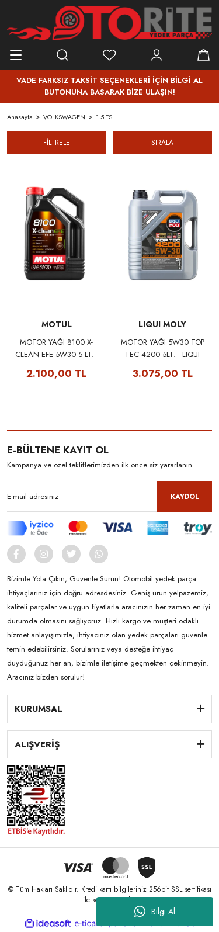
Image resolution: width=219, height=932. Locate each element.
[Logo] (109, 23)
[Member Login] (156, 55)
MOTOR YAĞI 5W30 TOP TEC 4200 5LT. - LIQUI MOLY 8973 (162, 349)
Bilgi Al (154, 911)
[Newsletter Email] (109, 496)
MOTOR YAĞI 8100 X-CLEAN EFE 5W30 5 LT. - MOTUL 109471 (56, 349)
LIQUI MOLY (162, 324)
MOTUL (56, 324)
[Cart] (203, 55)
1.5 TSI (105, 117)
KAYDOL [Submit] (185, 496)
